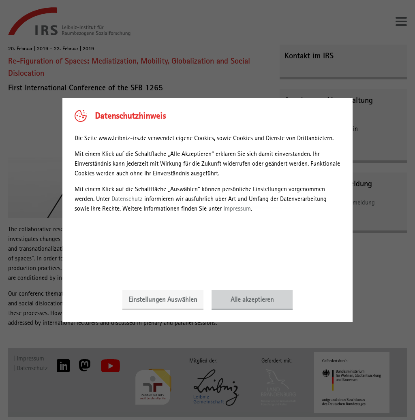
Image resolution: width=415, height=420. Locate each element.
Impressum (237, 208)
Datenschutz (127, 199)
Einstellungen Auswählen (162, 299)
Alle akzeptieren (252, 299)
